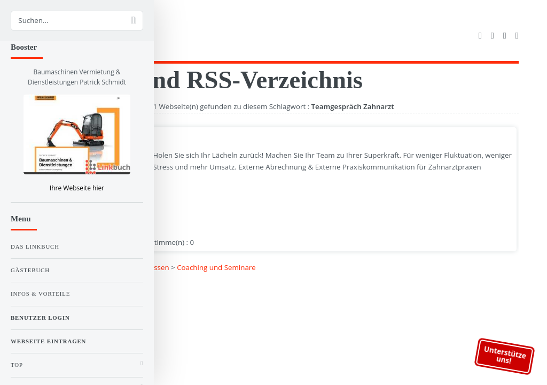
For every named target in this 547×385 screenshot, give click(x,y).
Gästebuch (30, 270)
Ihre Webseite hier (77, 187)
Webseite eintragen (48, 341)
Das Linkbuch (35, 246)
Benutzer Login (40, 317)
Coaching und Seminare (216, 267)
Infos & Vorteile (40, 293)
